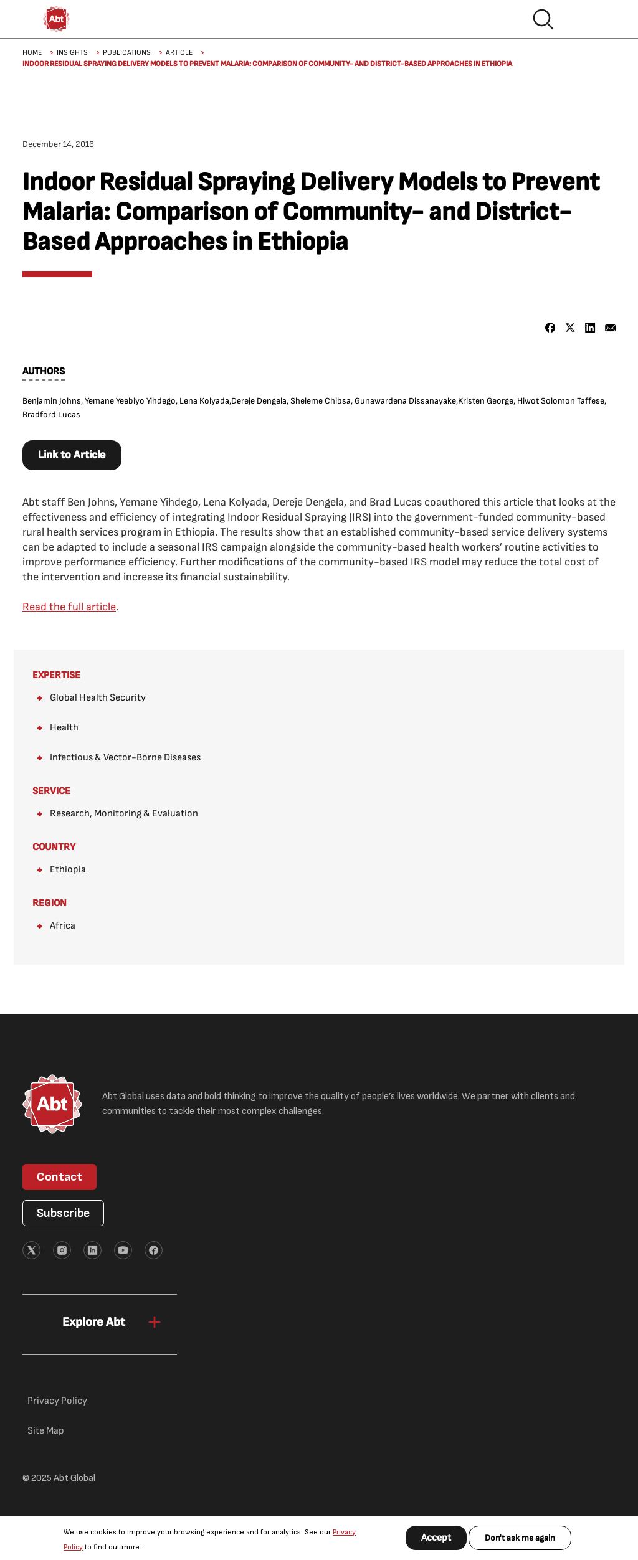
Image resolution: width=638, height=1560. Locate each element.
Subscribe (63, 1213)
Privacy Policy (57, 1401)
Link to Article (72, 454)
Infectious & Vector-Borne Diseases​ (125, 757)
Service (51, 791)
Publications (127, 52)
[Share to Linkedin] (590, 328)
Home (32, 52)
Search (543, 19)
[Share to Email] (610, 328)
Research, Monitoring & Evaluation (124, 814)
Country (53, 847)
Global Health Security (98, 698)
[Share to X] (570, 328)
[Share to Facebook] (550, 328)
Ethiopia (68, 870)
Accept (436, 1538)
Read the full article (69, 606)
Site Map (45, 1431)
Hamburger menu (583, 19)
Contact (59, 1177)
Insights (72, 52)
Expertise (56, 675)
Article (179, 52)
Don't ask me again (520, 1538)
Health (64, 728)
